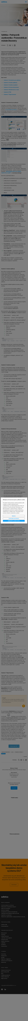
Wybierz (14, 515)
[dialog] (14, 510)
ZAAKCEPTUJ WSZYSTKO (14, 520)
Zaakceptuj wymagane (14, 518)
